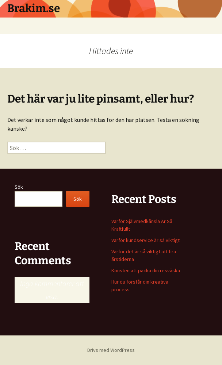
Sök (19, 187)
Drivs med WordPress (111, 350)
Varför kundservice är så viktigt (145, 240)
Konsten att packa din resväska (145, 270)
